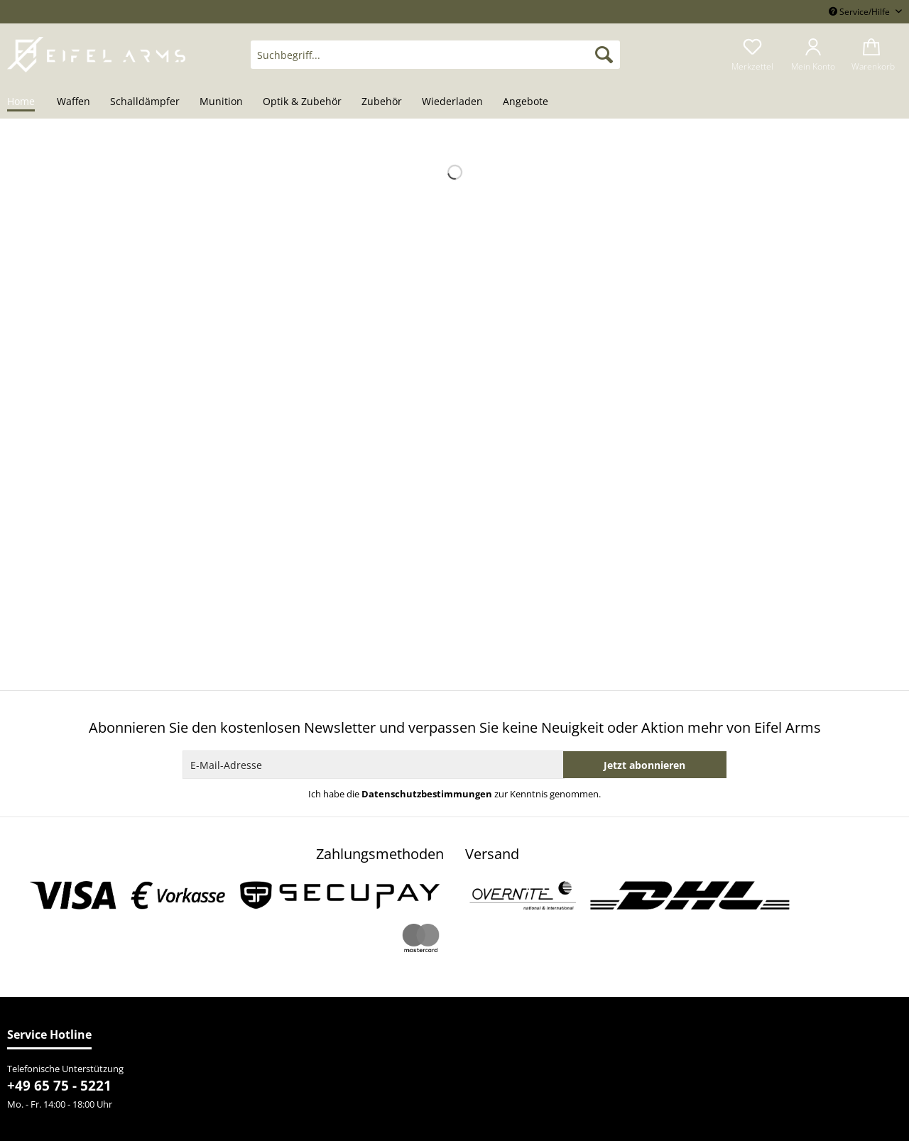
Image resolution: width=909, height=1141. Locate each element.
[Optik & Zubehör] (302, 102)
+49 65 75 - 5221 (59, 1085)
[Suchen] (604, 54)
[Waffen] (73, 102)
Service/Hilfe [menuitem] (860, 12)
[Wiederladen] (452, 102)
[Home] (26, 102)
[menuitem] (435, 61)
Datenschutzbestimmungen (426, 793)
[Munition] (221, 102)
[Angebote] (525, 102)
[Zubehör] (382, 102)
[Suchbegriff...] (435, 54)
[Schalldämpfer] (145, 102)
